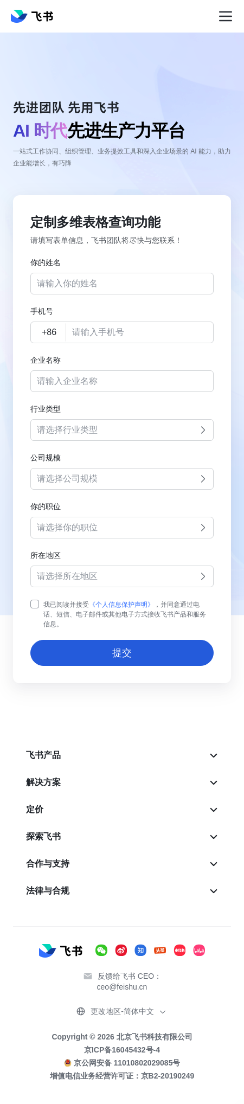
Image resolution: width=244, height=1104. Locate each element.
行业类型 (45, 409)
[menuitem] (122, 755)
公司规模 (45, 457)
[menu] (122, 823)
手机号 (41, 311)
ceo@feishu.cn (122, 987)
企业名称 (45, 360)
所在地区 (45, 555)
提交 (122, 652)
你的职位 (45, 506)
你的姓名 (45, 262)
